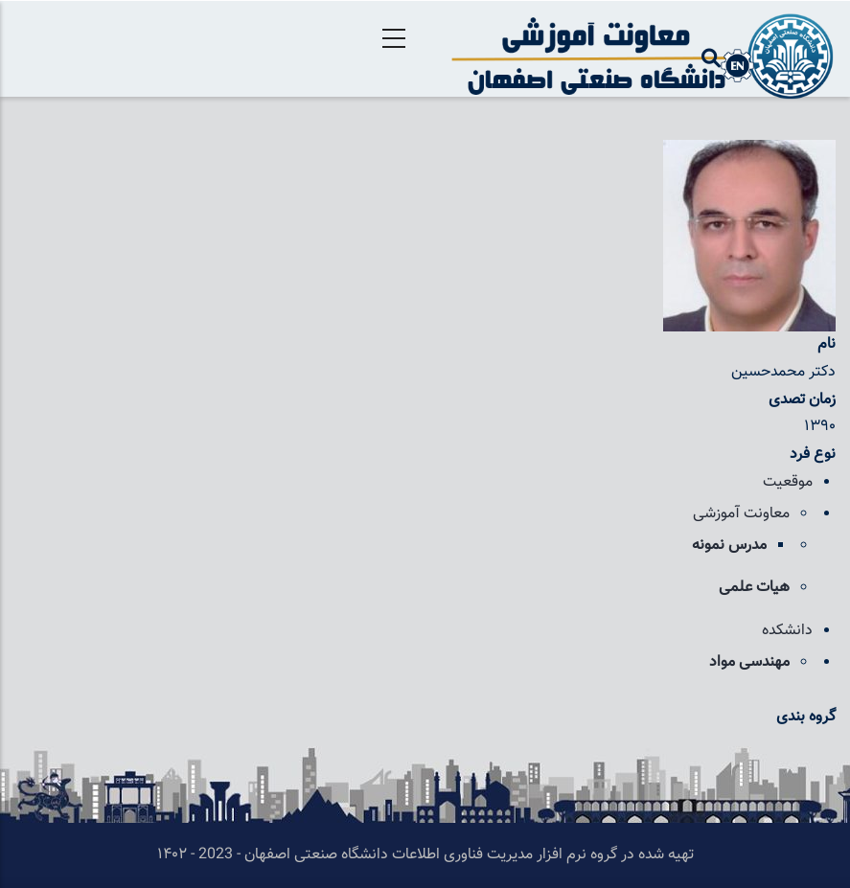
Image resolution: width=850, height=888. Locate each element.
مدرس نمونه (729, 546)
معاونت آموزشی (741, 514)
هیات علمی (754, 588)
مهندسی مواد (749, 662)
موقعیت (788, 482)
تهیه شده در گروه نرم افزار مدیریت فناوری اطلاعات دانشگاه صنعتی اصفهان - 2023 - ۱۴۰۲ (425, 855)
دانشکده (787, 631)
